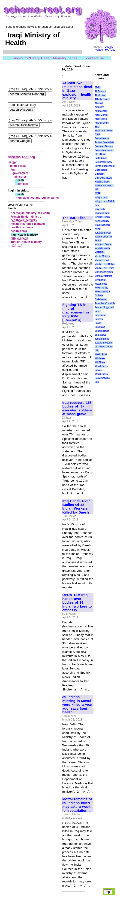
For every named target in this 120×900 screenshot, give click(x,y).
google (109, 46)
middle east (18, 165)
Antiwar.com (101, 111)
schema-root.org (21, 157)
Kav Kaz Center (103, 244)
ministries (20, 176)
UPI (97, 350)
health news (19, 231)
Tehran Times (102, 339)
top (108, 892)
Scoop (98, 323)
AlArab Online (102, 99)
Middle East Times (104, 268)
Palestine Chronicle (105, 303)
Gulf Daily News (103, 177)
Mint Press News (104, 272)
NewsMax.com (102, 291)
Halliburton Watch (104, 185)
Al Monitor (100, 95)
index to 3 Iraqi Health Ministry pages (46, 58)
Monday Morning (103, 276)
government (20, 173)
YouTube (110, 49)
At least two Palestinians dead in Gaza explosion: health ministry (77, 90)
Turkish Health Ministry (26, 241)
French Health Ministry (26, 216)
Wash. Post (101, 354)
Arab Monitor (101, 115)
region (13, 162)
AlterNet (99, 103)
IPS (96, 189)
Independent (101, 197)
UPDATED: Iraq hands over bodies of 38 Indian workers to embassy (77, 602)
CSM (97, 134)
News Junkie (101, 287)
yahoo (99, 49)
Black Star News (103, 130)
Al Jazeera (100, 91)
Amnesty (99, 107)
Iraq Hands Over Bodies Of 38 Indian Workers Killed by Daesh (76, 506)
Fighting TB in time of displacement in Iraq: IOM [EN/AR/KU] (75, 312)
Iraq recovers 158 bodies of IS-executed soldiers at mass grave (77, 408)
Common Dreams (104, 146)
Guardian (99, 174)
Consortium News (104, 150)
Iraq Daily (100, 209)
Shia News (100, 335)
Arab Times (101, 119)
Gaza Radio (101, 170)
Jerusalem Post (103, 232)
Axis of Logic (101, 123)
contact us (95, 58)
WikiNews (100, 362)
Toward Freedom (103, 342)
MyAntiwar (100, 280)
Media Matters (102, 256)
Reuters (99, 319)
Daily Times (101, 158)
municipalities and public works (37, 197)
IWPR (98, 193)
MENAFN (99, 252)
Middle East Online (105, 264)
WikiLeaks (100, 358)
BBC (97, 126)
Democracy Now (103, 162)
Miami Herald (102, 260)
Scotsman (100, 327)
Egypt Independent (104, 166)
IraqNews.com (102, 213)
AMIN (97, 87)
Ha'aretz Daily (102, 181)
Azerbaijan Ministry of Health (30, 213)
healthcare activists (24, 220)
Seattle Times (102, 331)
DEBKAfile (100, 154)
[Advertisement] (77, 195)
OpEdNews (100, 299)
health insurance (22, 227)
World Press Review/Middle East (102, 378)
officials (23, 183)
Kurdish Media (102, 248)
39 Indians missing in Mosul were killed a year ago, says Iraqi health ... (77, 704)
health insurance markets (28, 223)
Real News (100, 315)
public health (19, 238)
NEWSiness (101, 284)
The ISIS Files (74, 218)
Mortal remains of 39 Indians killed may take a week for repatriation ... (77, 804)
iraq (13, 169)
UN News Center (104, 346)
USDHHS (16, 245)
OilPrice (99, 295)
